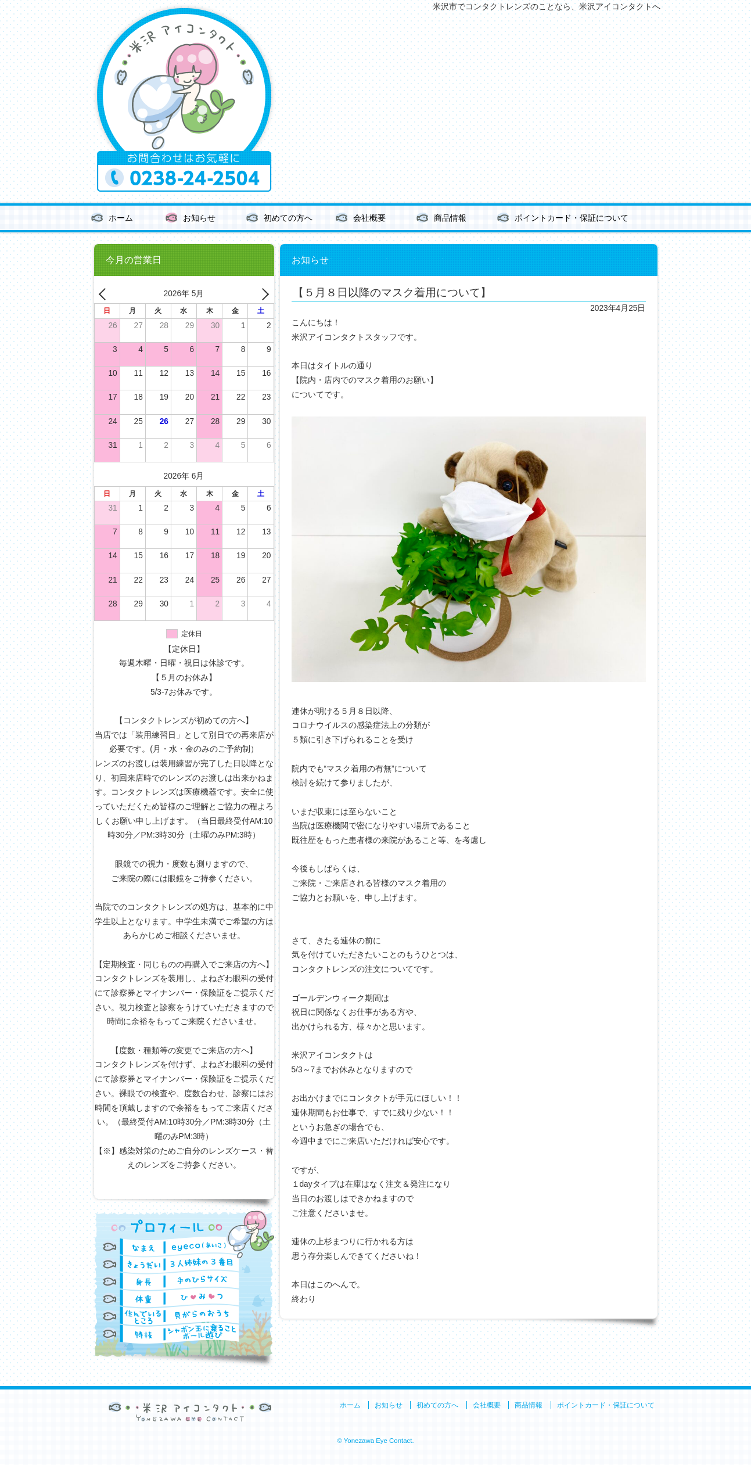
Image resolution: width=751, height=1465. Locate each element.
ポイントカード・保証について (571, 218)
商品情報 (450, 218)
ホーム (121, 218)
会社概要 (369, 218)
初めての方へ (288, 218)
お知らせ (199, 218)
